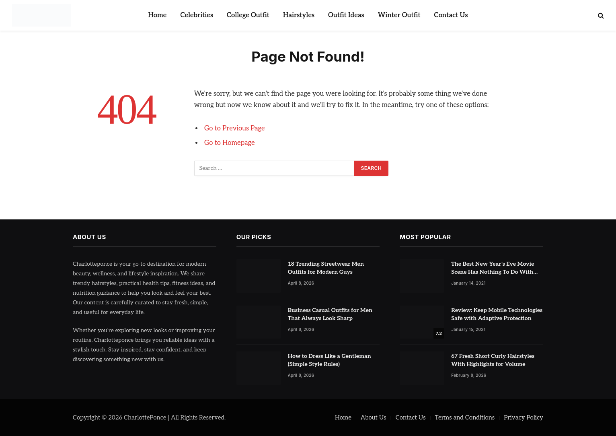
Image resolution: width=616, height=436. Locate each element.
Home (157, 15)
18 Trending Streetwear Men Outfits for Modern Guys (326, 267)
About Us (373, 417)
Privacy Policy (523, 417)
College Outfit (248, 15)
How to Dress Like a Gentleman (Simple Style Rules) (329, 360)
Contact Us (451, 15)
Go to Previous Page (234, 128)
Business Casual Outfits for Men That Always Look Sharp (330, 314)
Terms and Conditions (465, 417)
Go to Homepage (229, 143)
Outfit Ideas (346, 15)
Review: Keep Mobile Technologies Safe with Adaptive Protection (496, 314)
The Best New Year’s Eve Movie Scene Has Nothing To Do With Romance (492, 268)
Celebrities (196, 15)
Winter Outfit (399, 15)
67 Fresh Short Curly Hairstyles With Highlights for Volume (492, 360)
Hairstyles (298, 15)
